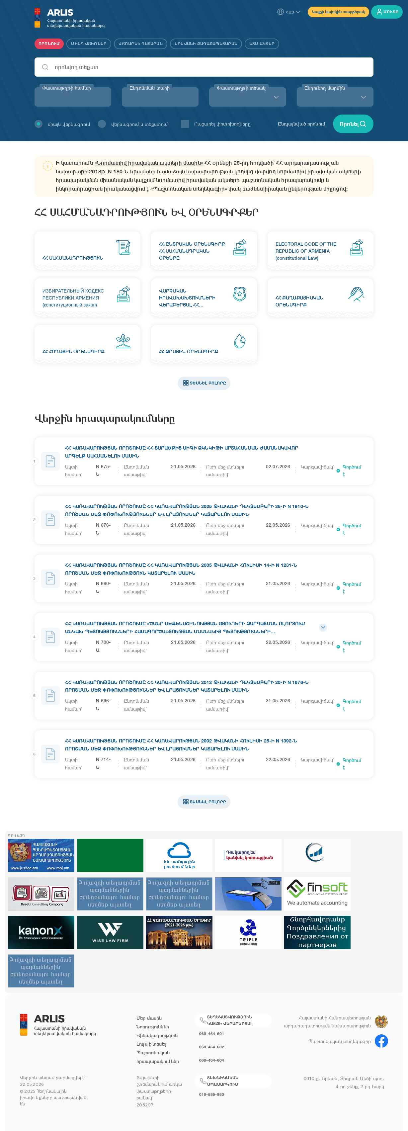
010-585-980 (211, 1094)
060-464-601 (211, 1033)
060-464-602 (211, 1046)
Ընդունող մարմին (324, 88)
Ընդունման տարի (149, 88)
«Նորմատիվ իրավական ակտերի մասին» (149, 163)
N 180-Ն (118, 171)
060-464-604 (211, 1060)
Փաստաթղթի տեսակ (241, 88)
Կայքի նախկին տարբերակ (338, 11)
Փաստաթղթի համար (66, 88)
